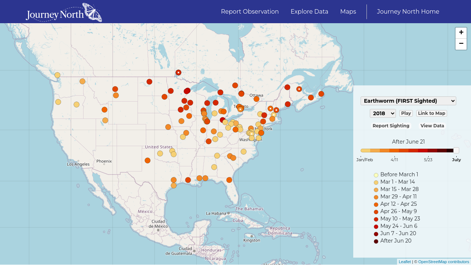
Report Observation (250, 11)
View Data (432, 125)
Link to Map (431, 113)
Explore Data (310, 11)
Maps (348, 11)
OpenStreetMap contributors (443, 261)
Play (406, 113)
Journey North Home (408, 11)
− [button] (461, 44)
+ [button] (461, 33)
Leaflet (405, 261)
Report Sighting (391, 125)
